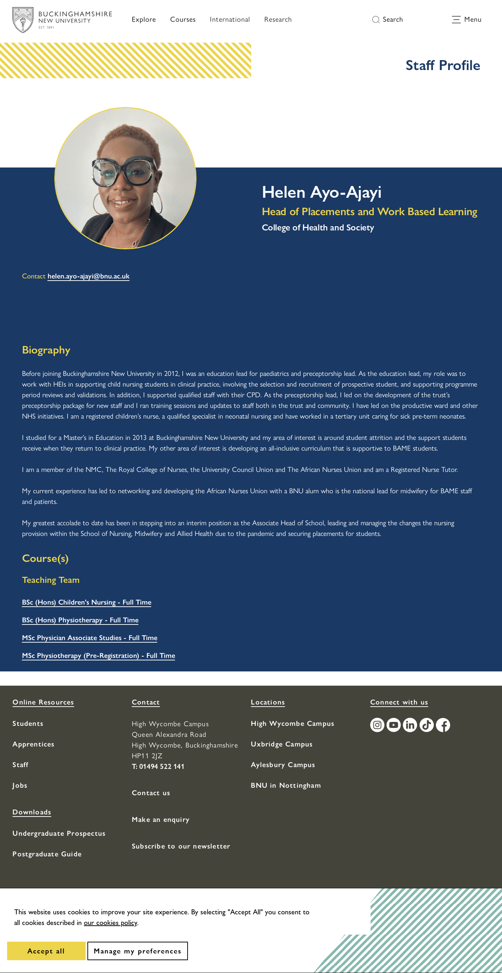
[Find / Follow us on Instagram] (378, 726)
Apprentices (33, 744)
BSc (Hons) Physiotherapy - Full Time (80, 620)
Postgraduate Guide (47, 854)
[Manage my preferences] (137, 951)
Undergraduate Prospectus (59, 833)
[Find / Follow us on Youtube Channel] (395, 726)
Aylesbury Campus (283, 764)
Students (27, 723)
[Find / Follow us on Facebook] (444, 726)
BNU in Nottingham (286, 785)
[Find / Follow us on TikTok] (428, 726)
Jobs (19, 785)
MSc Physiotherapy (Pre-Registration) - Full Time (98, 655)
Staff (20, 764)
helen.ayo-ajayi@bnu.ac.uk (89, 276)
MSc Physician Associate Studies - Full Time (89, 637)
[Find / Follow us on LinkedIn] (411, 726)
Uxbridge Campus (282, 744)
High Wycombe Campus (292, 723)
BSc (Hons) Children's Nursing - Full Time (86, 602)
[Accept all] (46, 951)
